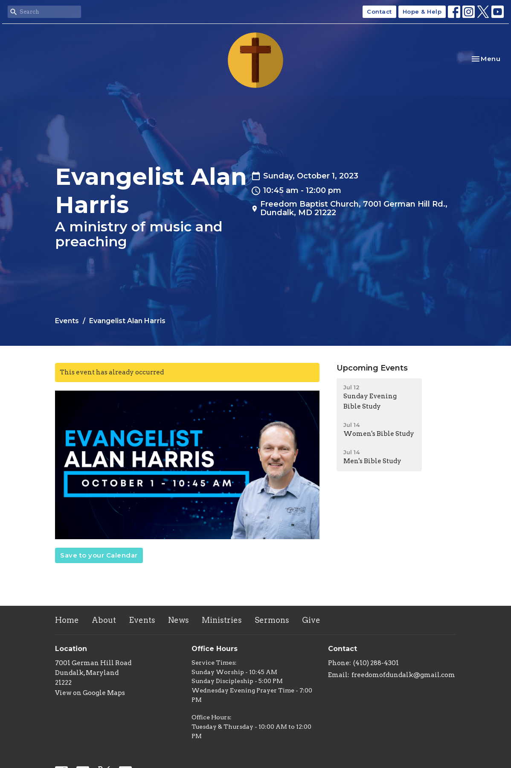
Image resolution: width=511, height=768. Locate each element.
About (104, 620)
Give (311, 620)
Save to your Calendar (99, 555)
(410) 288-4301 (376, 663)
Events (67, 321)
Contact (379, 11)
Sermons (272, 620)
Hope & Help (422, 11)
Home (67, 620)
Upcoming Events (372, 368)
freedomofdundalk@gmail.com (403, 675)
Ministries (222, 620)
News (178, 620)
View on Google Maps (90, 693)
